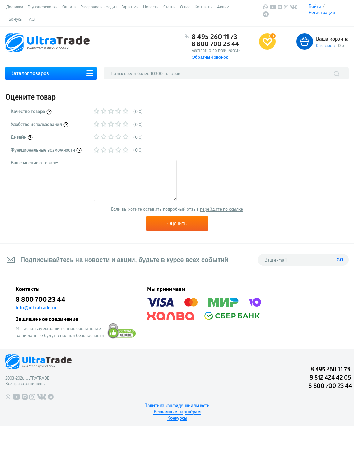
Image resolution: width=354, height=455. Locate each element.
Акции (223, 6)
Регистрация (322, 12)
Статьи (169, 6)
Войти (315, 6)
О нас (185, 6)
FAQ (31, 19)
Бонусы (16, 19)
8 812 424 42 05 (330, 377)
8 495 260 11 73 (214, 37)
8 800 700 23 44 (215, 43)
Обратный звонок (210, 57)
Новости (151, 6)
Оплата (69, 6)
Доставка (14, 6)
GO (340, 259)
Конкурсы (177, 418)
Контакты (204, 6)
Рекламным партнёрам (177, 412)
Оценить (177, 223)
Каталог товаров (29, 73)
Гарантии (130, 6)
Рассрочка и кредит (98, 6)
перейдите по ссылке (221, 209)
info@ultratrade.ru (36, 307)
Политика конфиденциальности (177, 405)
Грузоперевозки (43, 6)
